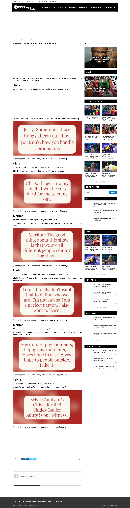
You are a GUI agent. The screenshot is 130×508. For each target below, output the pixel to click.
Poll (54, 7)
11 (115, 321)
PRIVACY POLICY (29, 1)
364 (95, 222)
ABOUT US (20, 1)
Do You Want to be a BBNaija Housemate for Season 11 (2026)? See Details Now (100, 59)
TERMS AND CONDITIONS (41, 1)
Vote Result (72, 7)
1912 (100, 64)
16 (115, 329)
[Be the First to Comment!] (50, 476)
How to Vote (83, 7)
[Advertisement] (65, 24)
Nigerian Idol (108, 7)
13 (115, 336)
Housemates (46, 7)
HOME (14, 1)
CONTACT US (52, 1)
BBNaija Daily (113, 505)
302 (101, 94)
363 (95, 214)
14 (115, 303)
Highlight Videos (95, 7)
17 (115, 288)
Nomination (62, 7)
